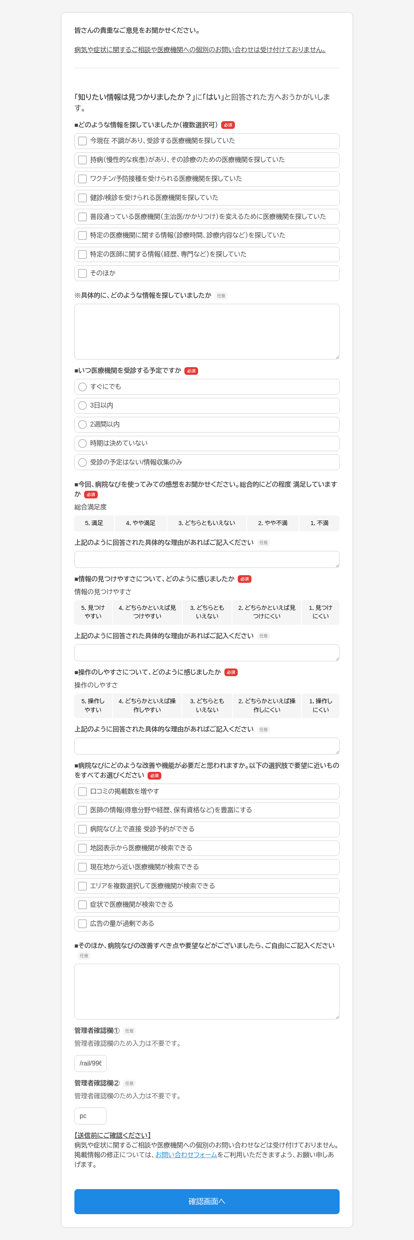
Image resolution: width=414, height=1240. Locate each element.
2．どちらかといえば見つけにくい (266, 612)
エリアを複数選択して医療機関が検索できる (146, 886)
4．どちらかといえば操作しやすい (146, 705)
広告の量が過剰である (116, 923)
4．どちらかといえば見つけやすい (147, 612)
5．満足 (94, 523)
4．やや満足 (141, 523)
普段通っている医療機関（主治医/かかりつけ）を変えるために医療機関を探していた (202, 216)
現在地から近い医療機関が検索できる (138, 867)
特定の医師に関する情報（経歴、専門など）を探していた (162, 254)
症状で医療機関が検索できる (125, 904)
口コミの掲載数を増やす (118, 791)
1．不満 (319, 523)
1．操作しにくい (320, 705)
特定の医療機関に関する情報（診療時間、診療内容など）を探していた (182, 235)
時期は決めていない (113, 443)
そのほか (97, 273)
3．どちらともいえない (206, 523)
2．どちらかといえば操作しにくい (267, 705)
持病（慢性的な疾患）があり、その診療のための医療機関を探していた (181, 160)
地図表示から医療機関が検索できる (135, 848)
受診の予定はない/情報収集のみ (130, 462)
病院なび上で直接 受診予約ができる (136, 829)
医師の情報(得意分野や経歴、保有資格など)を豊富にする (165, 810)
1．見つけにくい (320, 612)
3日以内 (95, 405)
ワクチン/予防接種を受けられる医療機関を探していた (160, 178)
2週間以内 (99, 424)
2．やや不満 (273, 523)
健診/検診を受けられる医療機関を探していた (148, 197)
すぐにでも (99, 387)
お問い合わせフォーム (186, 1155)
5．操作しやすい (93, 705)
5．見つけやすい (93, 612)
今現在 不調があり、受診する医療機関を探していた (156, 141)
